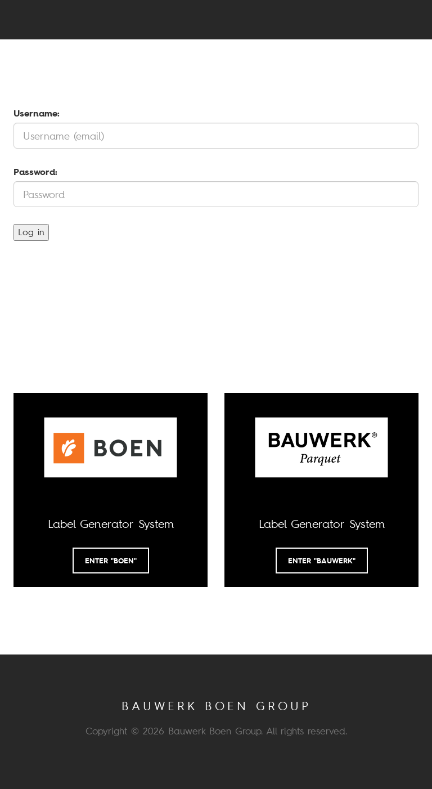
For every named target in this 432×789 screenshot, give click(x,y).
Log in (31, 232)
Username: (37, 113)
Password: (35, 171)
